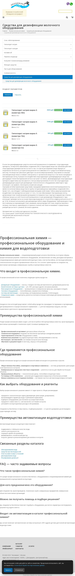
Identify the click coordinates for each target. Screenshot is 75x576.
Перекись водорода (38, 57)
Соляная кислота (9, 73)
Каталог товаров (19, 545)
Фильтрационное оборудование (12, 289)
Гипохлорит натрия (38, 44)
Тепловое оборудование (9, 291)
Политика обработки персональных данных (37, 575)
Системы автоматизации (9, 293)
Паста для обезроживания (13, 69)
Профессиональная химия (17, 31)
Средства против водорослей (11, 452)
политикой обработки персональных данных (30, 565)
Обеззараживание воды (9, 450)
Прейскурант (6, 549)
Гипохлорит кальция (38, 49)
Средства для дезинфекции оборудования (39, 31)
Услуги (31, 546)
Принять (8, 570)
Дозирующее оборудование (10, 285)
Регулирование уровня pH (9, 458)
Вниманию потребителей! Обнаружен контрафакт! (14, 13)
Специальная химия (7, 295)
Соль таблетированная (12, 40)
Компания (6, 546)
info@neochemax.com (65, 9)
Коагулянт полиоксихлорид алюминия (16, 61)
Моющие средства (10, 65)
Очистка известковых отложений (12, 454)
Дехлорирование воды (8, 456)
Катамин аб (8, 52)
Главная (5, 31)
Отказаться (19, 570)
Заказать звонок (65, 11)
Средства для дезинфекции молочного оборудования (23, 81)
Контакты (19, 549)
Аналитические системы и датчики (12, 287)
